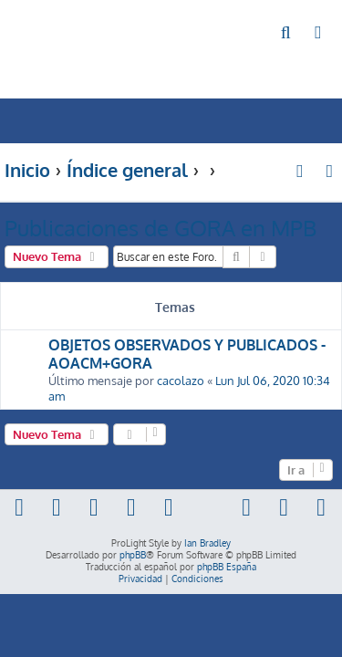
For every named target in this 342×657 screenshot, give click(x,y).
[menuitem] (286, 33)
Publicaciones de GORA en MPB (160, 228)
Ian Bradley (207, 542)
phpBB (132, 554)
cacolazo (180, 380)
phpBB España (226, 566)
